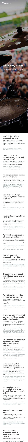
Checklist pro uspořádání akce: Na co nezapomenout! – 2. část (14, 276)
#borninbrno (21, 187)
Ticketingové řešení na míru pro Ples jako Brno (14, 176)
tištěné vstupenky (11, 187)
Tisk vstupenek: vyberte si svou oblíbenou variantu (13, 296)
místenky (4, 424)
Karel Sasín (5, 245)
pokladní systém (20, 308)
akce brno (16, 187)
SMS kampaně (9, 330)
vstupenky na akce (6, 149)
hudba (9, 169)
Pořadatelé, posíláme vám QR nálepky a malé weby (13, 236)
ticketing (14, 186)
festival (18, 207)
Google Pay (20, 380)
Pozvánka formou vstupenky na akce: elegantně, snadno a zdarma (11, 433)
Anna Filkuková (6, 147)
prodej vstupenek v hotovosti (15, 306)
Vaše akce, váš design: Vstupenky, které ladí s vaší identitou (14, 197)
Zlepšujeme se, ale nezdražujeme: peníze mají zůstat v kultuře (13, 157)
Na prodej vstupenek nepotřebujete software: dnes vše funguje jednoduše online (14, 390)
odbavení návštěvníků (14, 266)
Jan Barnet (5, 184)
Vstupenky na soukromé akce (12, 411)
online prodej (9, 148)
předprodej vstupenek (17, 148)
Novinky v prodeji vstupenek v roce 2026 (12, 256)
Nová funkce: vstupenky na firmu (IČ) (14, 217)
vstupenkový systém (14, 149)
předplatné (11, 327)
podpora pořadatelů (11, 184)
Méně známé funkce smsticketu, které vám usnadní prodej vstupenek (13, 366)
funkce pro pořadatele (13, 147)
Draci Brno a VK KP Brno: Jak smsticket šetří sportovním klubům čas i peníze (14, 317)
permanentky (8, 331)
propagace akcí (5, 246)
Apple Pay (15, 380)
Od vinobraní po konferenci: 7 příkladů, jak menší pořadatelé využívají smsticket (14, 343)
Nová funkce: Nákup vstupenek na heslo (11, 137)
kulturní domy (13, 249)
